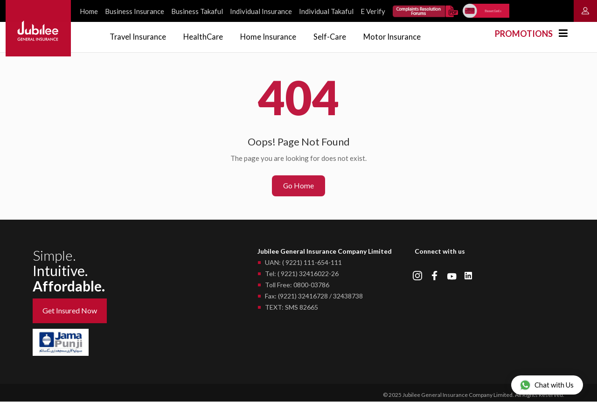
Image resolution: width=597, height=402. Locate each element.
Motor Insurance (402, 36)
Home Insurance (274, 36)
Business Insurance (134, 11)
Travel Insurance (139, 36)
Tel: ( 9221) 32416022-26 (302, 274)
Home (89, 11)
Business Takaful (197, 11)
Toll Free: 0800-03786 (297, 286)
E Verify (373, 11)
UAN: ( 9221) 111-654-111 (303, 263)
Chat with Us (547, 385)
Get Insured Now (69, 311)
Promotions (524, 33)
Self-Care (337, 36)
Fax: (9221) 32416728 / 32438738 (314, 297)
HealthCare (207, 36)
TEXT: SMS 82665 (291, 308)
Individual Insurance (261, 11)
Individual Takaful (326, 11)
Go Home (298, 185)
